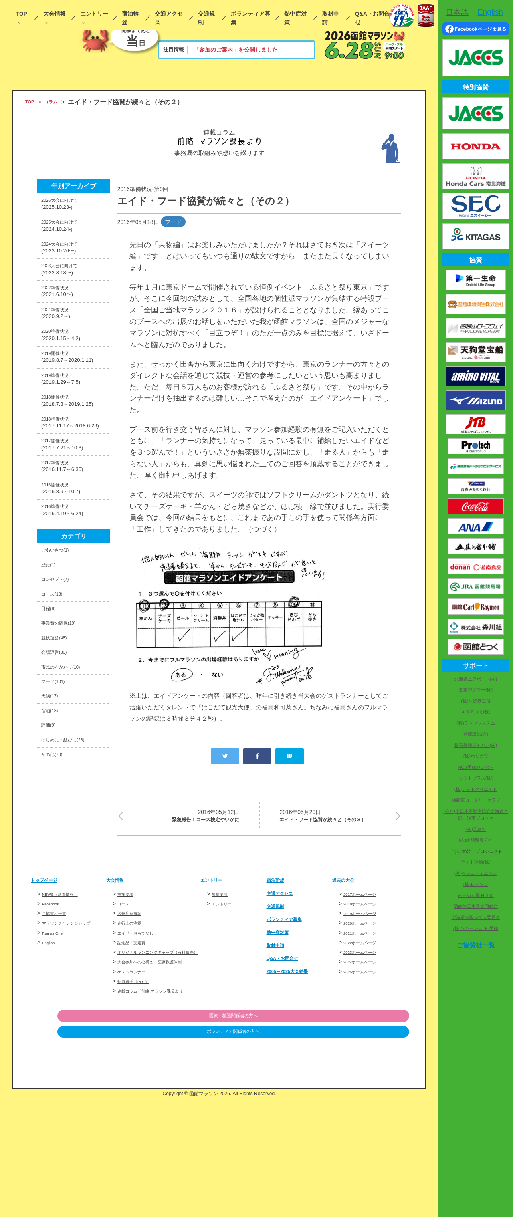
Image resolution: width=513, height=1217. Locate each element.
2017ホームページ (366, 984)
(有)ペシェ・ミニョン (475, 873)
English (51, 1041)
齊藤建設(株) (475, 733)
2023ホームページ (366, 1042)
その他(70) (56, 917)
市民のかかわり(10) (69, 805)
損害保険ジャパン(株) (475, 745)
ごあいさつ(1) (61, 656)
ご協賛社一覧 (59, 1003)
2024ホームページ (366, 1052)
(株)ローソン (475, 884)
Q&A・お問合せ (372, 18)
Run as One (57, 1032)
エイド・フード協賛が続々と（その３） (335, 823)
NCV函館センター (475, 767)
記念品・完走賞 (137, 1033)
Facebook (54, 994)
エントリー (94, 14)
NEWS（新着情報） (67, 984)
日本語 (457, 12)
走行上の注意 (134, 1013)
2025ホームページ (366, 1062)
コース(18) (56, 712)
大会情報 (54, 14)
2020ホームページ (366, 1013)
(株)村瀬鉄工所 (475, 701)
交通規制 (206, 18)
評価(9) (51, 879)
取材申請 (330, 18)
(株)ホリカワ (475, 756)
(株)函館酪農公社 (476, 840)
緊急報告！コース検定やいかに (183, 817)
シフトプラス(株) (476, 778)
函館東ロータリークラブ (476, 800)
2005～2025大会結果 (297, 1061)
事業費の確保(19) (66, 749)
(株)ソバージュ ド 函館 (475, 928)
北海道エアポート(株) (475, 679)
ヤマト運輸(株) (475, 862)
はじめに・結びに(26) (72, 898)
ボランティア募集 (250, 18)
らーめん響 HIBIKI (476, 895)
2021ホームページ (366, 1023)
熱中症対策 (295, 18)
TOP (21, 14)
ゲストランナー (137, 1079)
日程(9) (51, 730)
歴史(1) (51, 675)
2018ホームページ (366, 994)
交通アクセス (169, 18)
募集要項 (223, 984)
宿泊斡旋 (130, 18)
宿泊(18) (53, 861)
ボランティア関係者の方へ (367, 1150)
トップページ (50, 970)
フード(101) (58, 823)
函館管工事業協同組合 (476, 906)
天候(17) (53, 842)
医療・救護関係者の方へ (368, 1133)
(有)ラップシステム (475, 723)
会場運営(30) (59, 786)
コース (125, 994)
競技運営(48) (59, 768)
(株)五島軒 (475, 829)
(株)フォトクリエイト (475, 789)
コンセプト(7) (61, 693)
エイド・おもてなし (142, 1023)
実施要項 (128, 984)
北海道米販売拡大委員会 (476, 917)
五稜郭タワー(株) (476, 689)
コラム (58, 102)
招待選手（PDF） (139, 1089)
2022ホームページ (366, 1033)
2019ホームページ (366, 1003)
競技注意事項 (134, 1003)
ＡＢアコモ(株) (475, 711)
